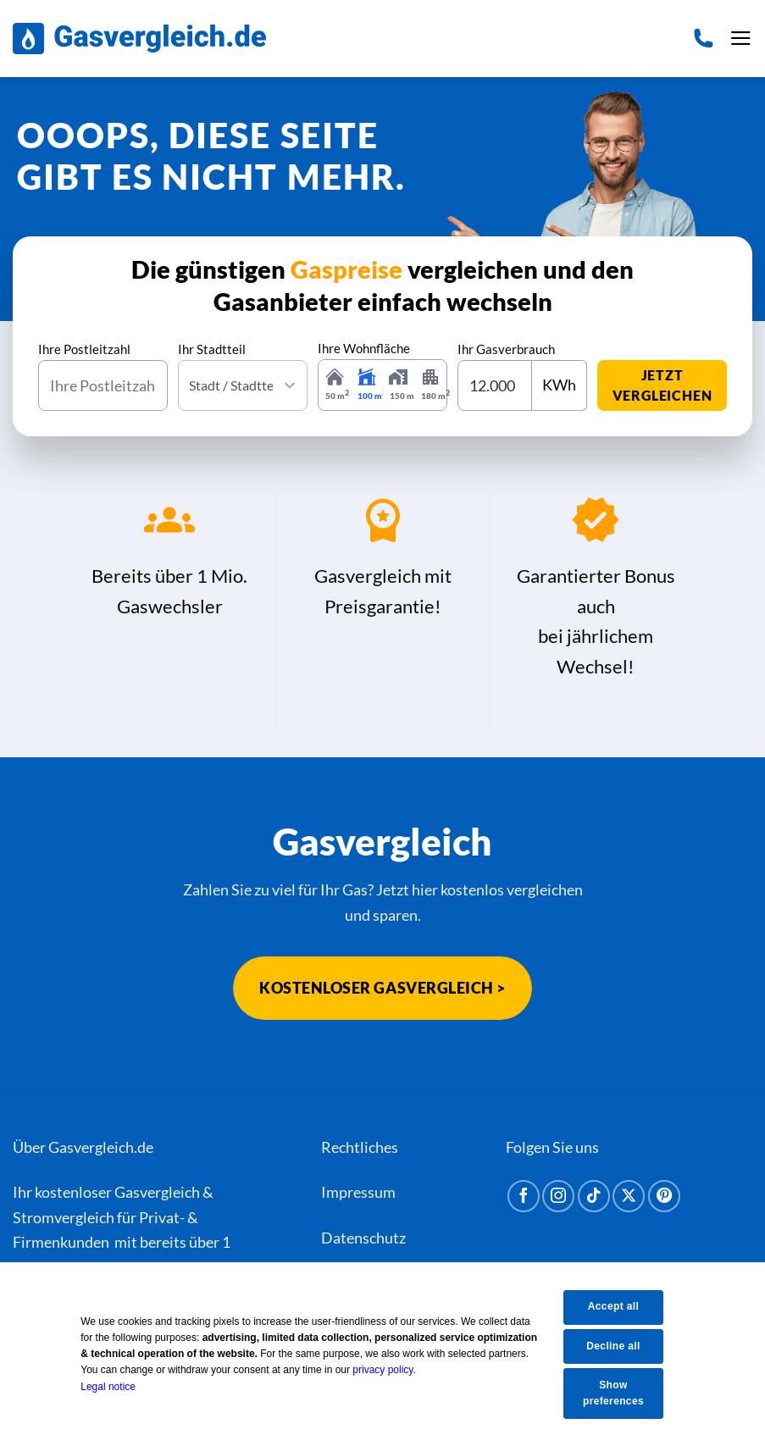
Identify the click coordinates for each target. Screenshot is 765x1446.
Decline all (624, 1345)
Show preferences (623, 1393)
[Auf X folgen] (629, 1196)
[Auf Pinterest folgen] (664, 1196)
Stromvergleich (63, 1217)
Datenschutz (363, 1237)
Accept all (623, 1306)
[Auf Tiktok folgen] (594, 1196)
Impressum (358, 1192)
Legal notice (119, 1386)
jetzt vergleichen (662, 385)
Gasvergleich (157, 1192)
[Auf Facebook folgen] (523, 1196)
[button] (740, 39)
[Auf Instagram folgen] (558, 1196)
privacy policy (394, 1370)
